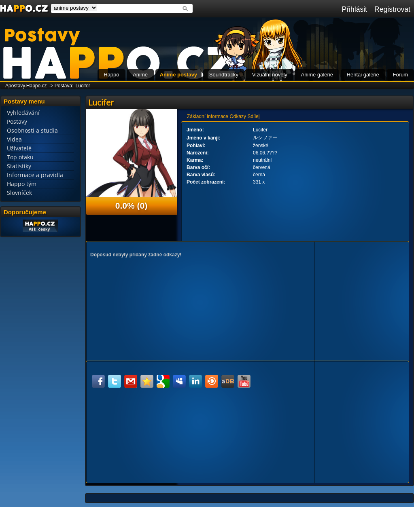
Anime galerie (317, 75)
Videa (14, 139)
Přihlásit (354, 9)
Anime (140, 75)
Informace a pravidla (35, 175)
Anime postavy (178, 75)
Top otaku (20, 157)
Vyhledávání (23, 112)
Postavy (17, 121)
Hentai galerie (363, 75)
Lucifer (83, 86)
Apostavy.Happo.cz (26, 86)
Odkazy (237, 116)
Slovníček (19, 192)
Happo (111, 75)
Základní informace (207, 116)
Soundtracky (223, 75)
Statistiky (19, 166)
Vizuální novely (269, 75)
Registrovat (392, 9)
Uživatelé (19, 148)
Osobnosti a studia (32, 130)
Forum (400, 75)
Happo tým (21, 184)
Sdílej (253, 116)
